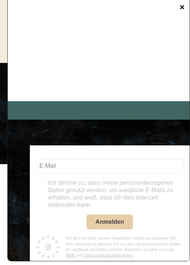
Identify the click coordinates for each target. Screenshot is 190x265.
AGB (70, 255)
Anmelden (109, 222)
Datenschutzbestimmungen (109, 255)
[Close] (182, 7)
